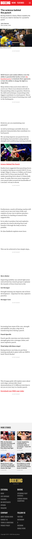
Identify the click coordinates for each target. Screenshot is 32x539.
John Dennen (5, 23)
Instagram (20, 520)
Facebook (20, 526)
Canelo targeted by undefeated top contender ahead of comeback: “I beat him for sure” (24, 445)
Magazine (4, 508)
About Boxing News (7, 517)
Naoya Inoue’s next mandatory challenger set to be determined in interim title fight (8, 466)
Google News (21, 528)
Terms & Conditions (7, 523)
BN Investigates (6, 502)
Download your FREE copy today (12, 391)
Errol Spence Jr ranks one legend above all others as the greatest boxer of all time (24, 466)
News (14, 3)
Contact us (4, 520)
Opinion (3, 505)
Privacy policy (5, 526)
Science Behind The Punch (10, 164)
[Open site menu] (30, 3)
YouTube (20, 517)
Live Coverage (5, 496)
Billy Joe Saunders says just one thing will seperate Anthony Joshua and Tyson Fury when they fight (8, 445)
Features (20, 3)
